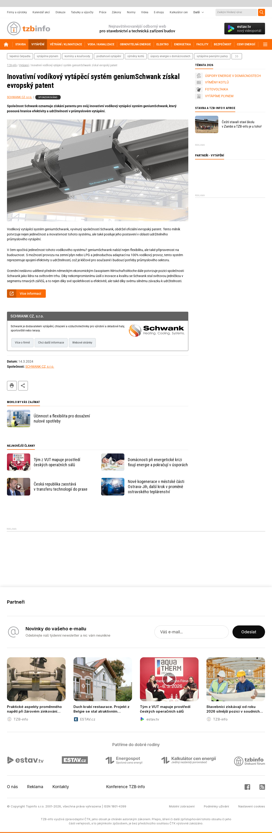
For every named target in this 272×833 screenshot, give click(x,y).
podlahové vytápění (108, 56)
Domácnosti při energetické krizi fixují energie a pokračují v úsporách (158, 462)
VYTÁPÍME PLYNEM (219, 96)
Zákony (116, 12)
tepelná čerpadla (20, 56)
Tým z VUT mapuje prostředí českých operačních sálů (57, 462)
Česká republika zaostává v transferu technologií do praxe (60, 487)
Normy (131, 12)
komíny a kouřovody (77, 56)
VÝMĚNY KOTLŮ (217, 82)
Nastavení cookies (251, 806)
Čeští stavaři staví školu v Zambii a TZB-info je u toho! (242, 124)
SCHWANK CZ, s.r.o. (19, 97)
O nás (12, 786)
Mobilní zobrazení (182, 806)
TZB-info (12, 65)
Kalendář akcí (41, 12)
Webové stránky (82, 342)
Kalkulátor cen (179, 12)
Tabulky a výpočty (82, 12)
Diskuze (60, 12)
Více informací (30, 293)
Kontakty (61, 786)
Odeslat (248, 632)
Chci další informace (51, 342)
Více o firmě (22, 342)
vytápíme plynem (47, 56)
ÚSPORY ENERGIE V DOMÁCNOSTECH (233, 76)
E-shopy (159, 12)
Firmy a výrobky (17, 12)
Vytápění (24, 65)
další (237, 56)
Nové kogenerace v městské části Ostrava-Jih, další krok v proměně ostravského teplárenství (156, 486)
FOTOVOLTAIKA (216, 89)
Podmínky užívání (216, 806)
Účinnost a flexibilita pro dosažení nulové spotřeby (62, 418)
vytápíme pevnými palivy (212, 56)
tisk (12, 385)
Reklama (35, 786)
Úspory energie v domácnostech (170, 56)
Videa (144, 12)
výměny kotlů (135, 56)
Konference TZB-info (125, 786)
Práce (102, 12)
